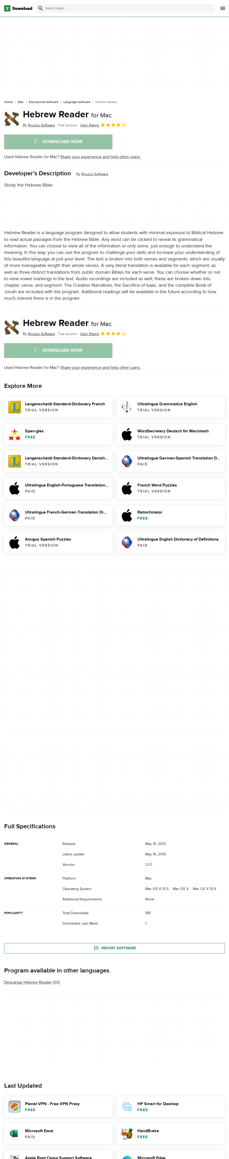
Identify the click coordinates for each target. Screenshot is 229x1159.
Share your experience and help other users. (100, 156)
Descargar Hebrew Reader (28, 982)
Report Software (114, 948)
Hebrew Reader (67, 114)
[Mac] (21, 102)
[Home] (8, 102)
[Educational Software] (43, 102)
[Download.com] (18, 8)
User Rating (103, 124)
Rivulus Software (94, 174)
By (39, 125)
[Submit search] (40, 8)
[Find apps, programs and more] (125, 8)
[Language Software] (76, 102)
